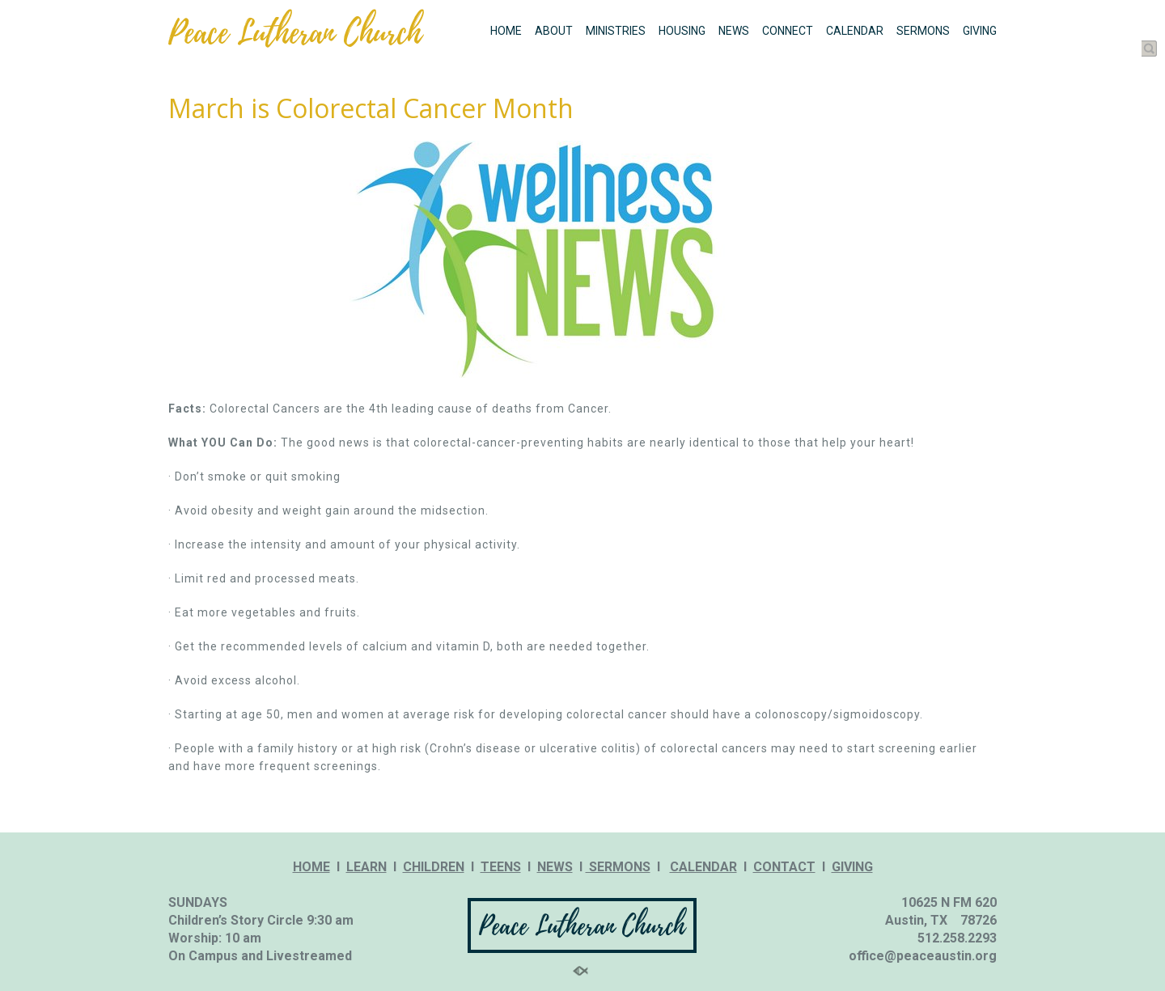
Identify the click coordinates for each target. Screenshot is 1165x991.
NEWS (733, 30)
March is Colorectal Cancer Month (371, 108)
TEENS (501, 867)
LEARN (366, 867)
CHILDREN (433, 867)
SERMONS (923, 30)
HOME (506, 30)
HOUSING (682, 30)
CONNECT (787, 30)
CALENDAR (854, 30)
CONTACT (784, 867)
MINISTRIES (616, 30)
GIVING (980, 30)
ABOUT (554, 30)
